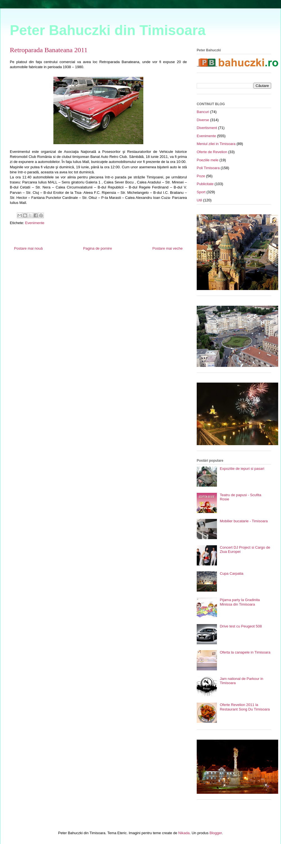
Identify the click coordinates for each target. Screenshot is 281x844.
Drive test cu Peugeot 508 (241, 626)
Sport (201, 192)
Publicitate (205, 184)
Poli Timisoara (208, 168)
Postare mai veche (167, 248)
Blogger (216, 833)
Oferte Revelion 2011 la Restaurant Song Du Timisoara (245, 707)
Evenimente (34, 223)
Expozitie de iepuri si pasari (242, 468)
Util (199, 200)
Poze (201, 176)
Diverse (203, 120)
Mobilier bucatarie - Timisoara (244, 521)
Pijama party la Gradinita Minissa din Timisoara (240, 602)
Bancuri (203, 112)
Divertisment (207, 128)
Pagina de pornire (97, 248)
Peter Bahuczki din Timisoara (108, 30)
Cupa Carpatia (231, 573)
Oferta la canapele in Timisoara (245, 652)
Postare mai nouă (28, 248)
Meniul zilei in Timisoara (216, 144)
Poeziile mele (207, 160)
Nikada (183, 833)
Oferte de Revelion (212, 152)
